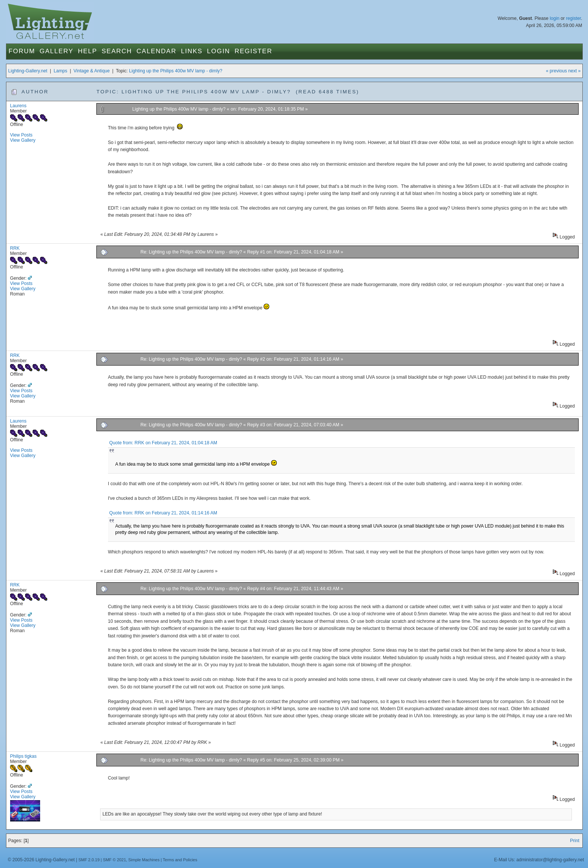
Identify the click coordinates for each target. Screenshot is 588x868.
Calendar (156, 51)
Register (254, 51)
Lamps (61, 70)
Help (87, 51)
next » (574, 70)
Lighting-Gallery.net (28, 70)
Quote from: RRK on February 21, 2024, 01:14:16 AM (163, 513)
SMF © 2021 (114, 860)
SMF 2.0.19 (89, 860)
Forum (22, 51)
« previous (556, 70)
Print (574, 840)
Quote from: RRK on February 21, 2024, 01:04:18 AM (163, 442)
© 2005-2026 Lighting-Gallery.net (41, 859)
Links (191, 51)
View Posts (21, 135)
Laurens (18, 105)
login (555, 18)
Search (117, 51)
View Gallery (23, 140)
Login (218, 51)
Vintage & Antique (92, 70)
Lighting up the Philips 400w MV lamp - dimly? (175, 70)
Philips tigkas (23, 756)
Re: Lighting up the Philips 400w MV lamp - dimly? (191, 252)
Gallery (57, 51)
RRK (15, 248)
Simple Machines (143, 860)
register (573, 18)
